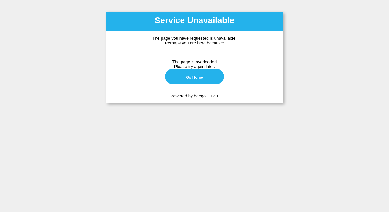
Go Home (194, 77)
